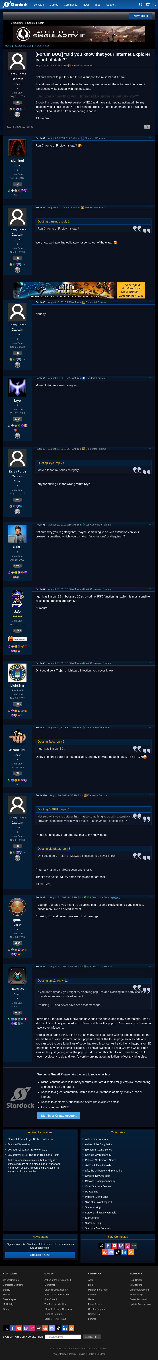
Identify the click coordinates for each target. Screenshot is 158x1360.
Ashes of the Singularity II (57, 1280)
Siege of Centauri (53, 1314)
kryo (17, 401)
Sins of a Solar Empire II (56, 1294)
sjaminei (17, 160)
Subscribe (92, 1337)
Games (54, 4)
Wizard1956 (17, 750)
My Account (136, 1284)
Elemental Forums (80, 65)
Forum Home (17, 23)
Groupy (7, 1309)
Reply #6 (40, 524)
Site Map (101, 1354)
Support (110, 4)
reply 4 (60, 463)
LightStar (17, 685)
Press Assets (95, 1304)
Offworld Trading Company (58, 1309)
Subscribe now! (40, 1254)
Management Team (98, 1289)
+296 (17, 943)
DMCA (91, 1354)
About (91, 1280)
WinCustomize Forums (96, 524)
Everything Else (23, 45)
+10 (17, 102)
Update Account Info (140, 1304)
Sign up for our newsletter (23, 1336)
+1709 (17, 704)
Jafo (17, 611)
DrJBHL (17, 547)
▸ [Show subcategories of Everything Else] (33, 46)
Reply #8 (40, 663)
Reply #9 (40, 727)
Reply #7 (40, 589)
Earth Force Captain (17, 76)
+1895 (17, 630)
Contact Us (94, 1314)
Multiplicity (8, 1304)
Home (8, 45)
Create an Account (139, 1289)
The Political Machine (55, 1304)
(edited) (116, 897)
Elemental (49, 1284)
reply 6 (64, 809)
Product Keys (136, 1294)
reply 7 (60, 741)
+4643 (17, 565)
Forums (92, 1318)
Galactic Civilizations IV (56, 1289)
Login (41, 23)
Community (70, 4)
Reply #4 (40, 378)
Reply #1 (40, 138)
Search (31, 23)
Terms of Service (77, 1354)
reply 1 (65, 221)
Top (150, 138)
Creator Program (96, 1309)
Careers (92, 1294)
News (86, 4)
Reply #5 (40, 449)
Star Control (50, 1299)
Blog (97, 4)
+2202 (17, 773)
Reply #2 (40, 207)
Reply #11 (41, 897)
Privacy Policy (59, 1354)
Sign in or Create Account (59, 1115)
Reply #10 (41, 795)
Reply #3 (40, 302)
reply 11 (62, 980)
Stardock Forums (93, 378)
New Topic (141, 15)
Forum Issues (42, 45)
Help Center (136, 1280)
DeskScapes (9, 1299)
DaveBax (17, 989)
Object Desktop (11, 1280)
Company (94, 1273)
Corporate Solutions (13, 1284)
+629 (17, 1012)
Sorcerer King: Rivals (55, 1318)
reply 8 (66, 848)
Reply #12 (41, 966)
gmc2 (17, 920)
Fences (7, 1294)
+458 (17, 419)
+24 (17, 184)
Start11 (6, 1289)
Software (39, 4)
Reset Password (138, 1299)
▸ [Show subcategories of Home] (13, 46)
